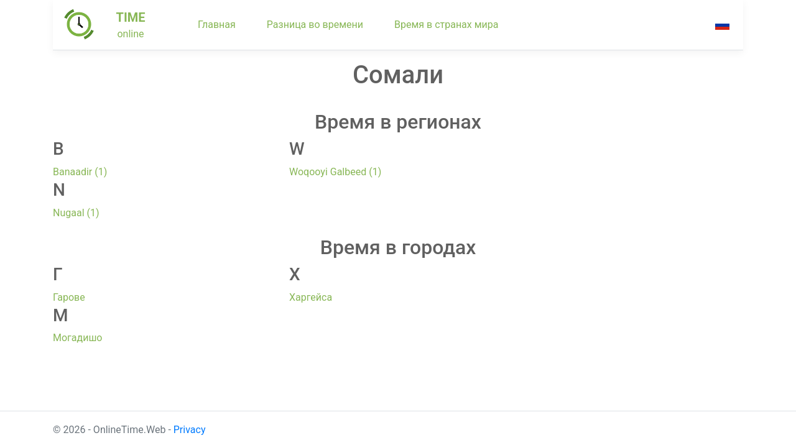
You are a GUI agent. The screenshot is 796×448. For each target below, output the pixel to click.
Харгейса (310, 297)
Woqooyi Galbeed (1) (335, 172)
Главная (217, 24)
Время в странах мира (446, 24)
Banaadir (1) (80, 172)
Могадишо (77, 338)
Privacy (190, 430)
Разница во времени (315, 24)
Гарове (69, 297)
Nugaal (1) (76, 213)
